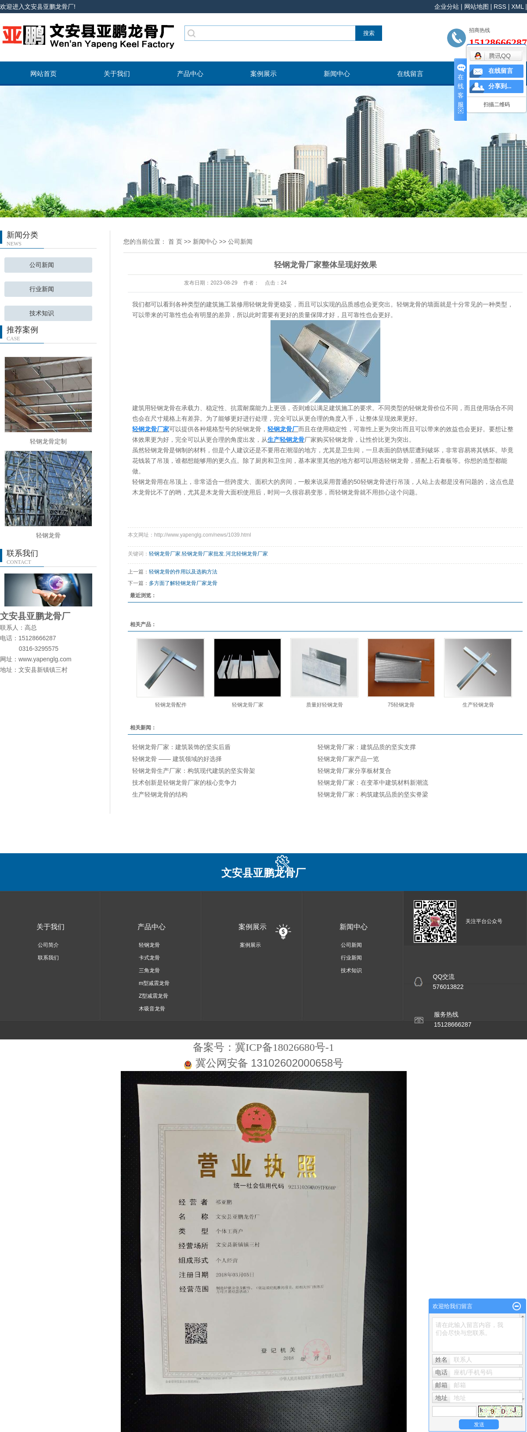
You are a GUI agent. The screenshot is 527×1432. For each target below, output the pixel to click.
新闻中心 (337, 73)
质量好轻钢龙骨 (324, 705)
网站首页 (43, 73)
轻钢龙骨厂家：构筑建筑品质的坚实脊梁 (373, 794)
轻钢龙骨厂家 (164, 554)
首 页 (175, 241)
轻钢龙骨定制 (48, 441)
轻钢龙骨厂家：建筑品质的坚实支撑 (367, 746)
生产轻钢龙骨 (478, 705)
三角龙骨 (149, 970)
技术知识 (41, 313)
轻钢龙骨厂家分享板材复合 (354, 770)
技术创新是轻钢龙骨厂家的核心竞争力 (184, 782)
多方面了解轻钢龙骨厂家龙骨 (183, 583)
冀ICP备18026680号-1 (284, 1047)
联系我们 (48, 958)
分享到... (500, 86)
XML (517, 6)
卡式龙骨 (149, 958)
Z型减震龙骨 (153, 996)
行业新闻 (41, 289)
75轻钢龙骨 (401, 705)
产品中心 (190, 73)
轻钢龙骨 (48, 535)
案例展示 (263, 73)
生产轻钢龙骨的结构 (160, 794)
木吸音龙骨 (152, 1009)
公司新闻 (41, 265)
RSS (500, 6)
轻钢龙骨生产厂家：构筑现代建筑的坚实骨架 (193, 770)
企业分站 (446, 6)
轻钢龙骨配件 (171, 705)
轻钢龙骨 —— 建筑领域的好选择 (177, 758)
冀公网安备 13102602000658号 (269, 1063)
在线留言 (410, 73)
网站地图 (476, 6)
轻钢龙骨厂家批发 (203, 554)
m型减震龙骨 (154, 983)
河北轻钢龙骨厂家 (247, 554)
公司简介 (48, 945)
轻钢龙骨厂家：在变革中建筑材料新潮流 (373, 782)
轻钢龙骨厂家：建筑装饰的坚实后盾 (181, 746)
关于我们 (117, 73)
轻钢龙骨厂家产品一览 (348, 758)
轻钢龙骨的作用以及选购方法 (183, 572)
